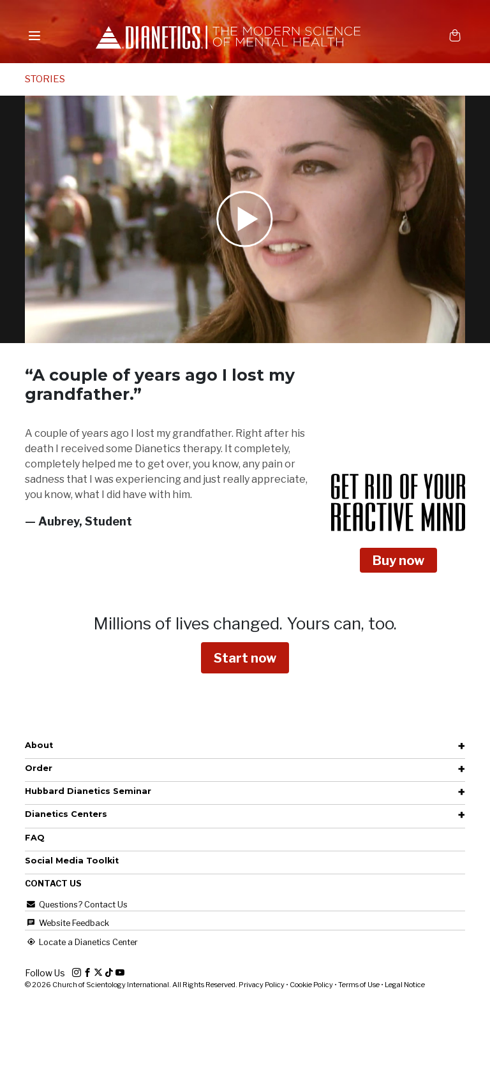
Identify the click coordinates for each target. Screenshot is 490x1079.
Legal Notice (405, 984)
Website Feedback (67, 923)
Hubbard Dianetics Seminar (88, 791)
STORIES (45, 79)
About (39, 745)
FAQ (35, 837)
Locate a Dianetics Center (81, 942)
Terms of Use (359, 984)
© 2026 (132, 984)
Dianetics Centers (66, 814)
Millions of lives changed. (245, 623)
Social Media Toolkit (72, 860)
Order (38, 768)
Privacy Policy (262, 984)
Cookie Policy (311, 984)
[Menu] (34, 35)
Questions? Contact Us (76, 904)
